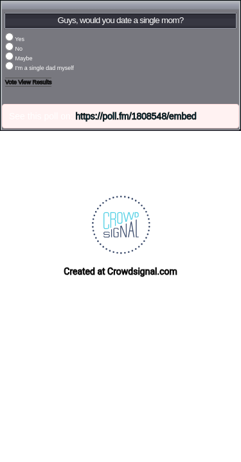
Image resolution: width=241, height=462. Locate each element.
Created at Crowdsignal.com (120, 271)
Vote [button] (12, 82)
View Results (35, 82)
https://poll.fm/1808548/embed (136, 116)
